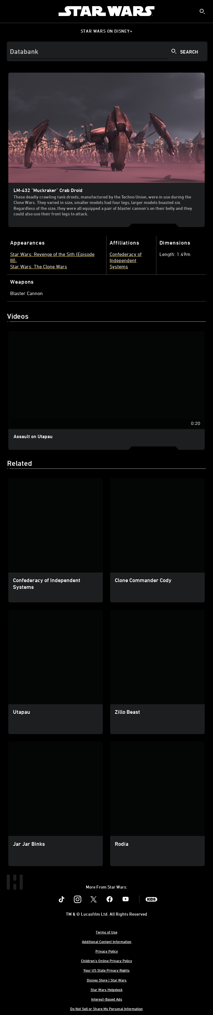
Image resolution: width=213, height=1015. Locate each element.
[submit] (202, 11)
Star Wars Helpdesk (106, 989)
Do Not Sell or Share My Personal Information (106, 1008)
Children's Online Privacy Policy (106, 960)
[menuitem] (10, 11)
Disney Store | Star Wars (107, 980)
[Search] (107, 51)
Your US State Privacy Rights (106, 970)
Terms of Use (106, 932)
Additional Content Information (106, 941)
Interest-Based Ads (106, 999)
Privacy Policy (106, 951)
